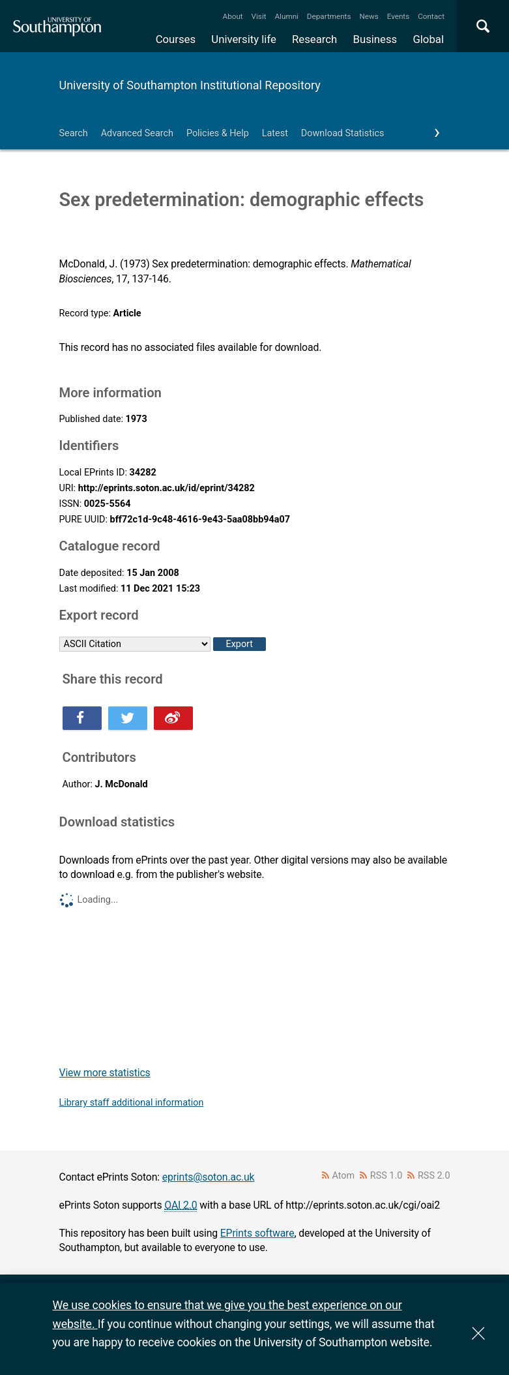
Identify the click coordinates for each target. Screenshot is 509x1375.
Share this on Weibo (173, 718)
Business (375, 39)
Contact (431, 16)
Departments (329, 16)
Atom (343, 1175)
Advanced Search (137, 133)
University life (243, 39)
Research (314, 39)
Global (428, 39)
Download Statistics (343, 133)
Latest (275, 133)
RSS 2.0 (434, 1175)
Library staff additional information (131, 1102)
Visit (259, 16)
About (233, 16)
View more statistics (105, 1072)
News (368, 16)
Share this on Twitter (127, 718)
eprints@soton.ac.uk (208, 1177)
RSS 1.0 (386, 1175)
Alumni (286, 16)
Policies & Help (217, 133)
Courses (176, 39)
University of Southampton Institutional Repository (190, 85)
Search (73, 133)
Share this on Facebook (82, 718)
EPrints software (257, 1233)
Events (398, 16)
